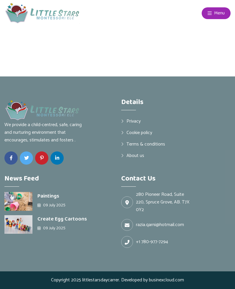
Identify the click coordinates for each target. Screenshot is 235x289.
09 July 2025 (51, 205)
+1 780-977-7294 (152, 242)
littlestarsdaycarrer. (101, 280)
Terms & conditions (145, 144)
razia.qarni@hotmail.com (160, 225)
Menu (216, 13)
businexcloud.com (166, 280)
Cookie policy (139, 132)
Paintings (48, 196)
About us (135, 155)
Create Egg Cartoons (62, 219)
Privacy (133, 121)
